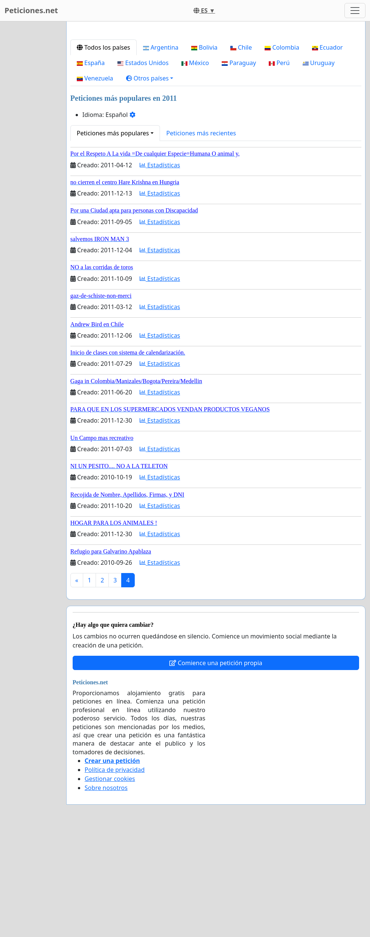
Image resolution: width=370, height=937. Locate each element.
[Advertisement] (215, 86)
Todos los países (103, 153)
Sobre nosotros (106, 893)
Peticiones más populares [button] (113, 238)
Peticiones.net (31, 10)
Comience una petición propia (215, 768)
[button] (150, 183)
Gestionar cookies (110, 884)
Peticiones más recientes (201, 238)
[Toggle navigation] (354, 10)
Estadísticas (160, 270)
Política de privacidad (115, 875)
